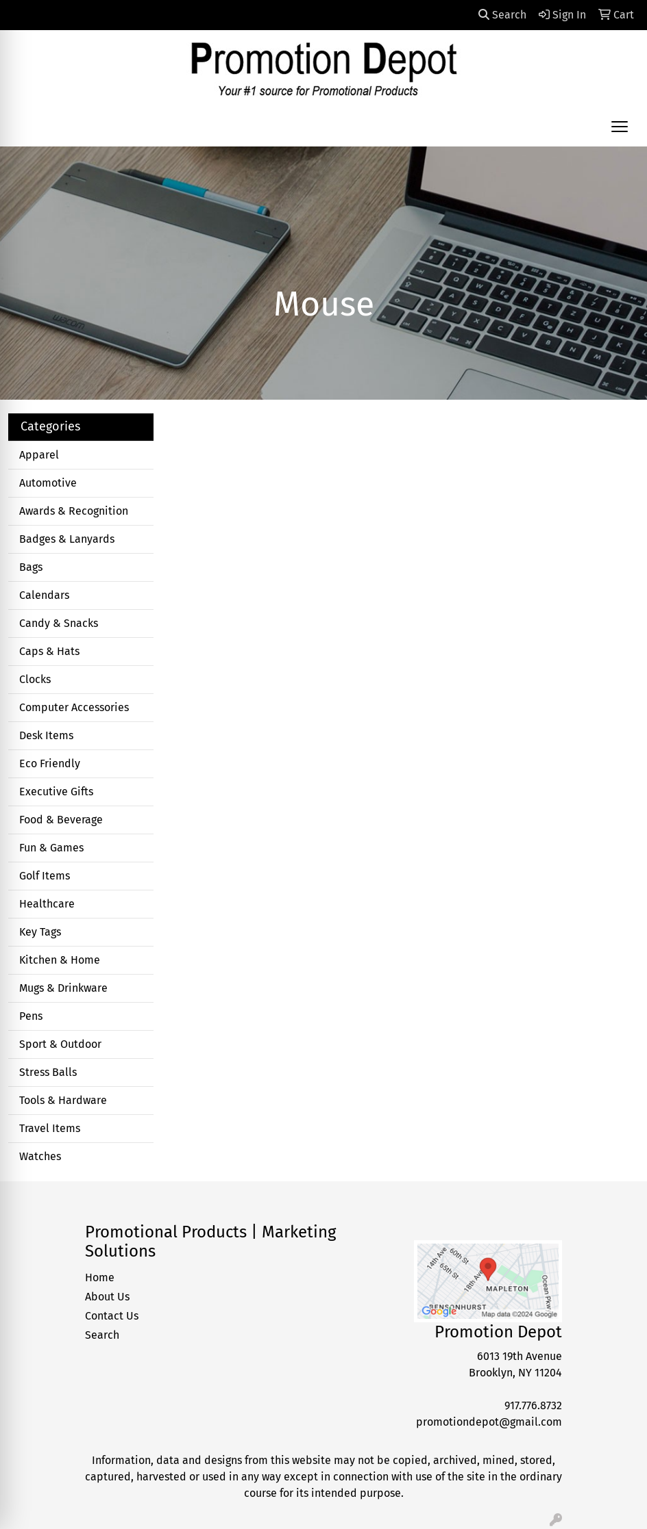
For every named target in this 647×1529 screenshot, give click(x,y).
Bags (30, 567)
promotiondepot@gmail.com (489, 1421)
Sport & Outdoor (60, 1044)
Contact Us (111, 1315)
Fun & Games (51, 847)
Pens (30, 1016)
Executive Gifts (56, 791)
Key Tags (40, 931)
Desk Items (46, 735)
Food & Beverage (61, 819)
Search (502, 14)
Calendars (44, 595)
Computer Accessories (74, 707)
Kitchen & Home (59, 959)
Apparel (39, 454)
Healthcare (47, 903)
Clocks (35, 679)
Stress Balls (48, 1072)
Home (99, 1277)
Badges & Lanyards (66, 538)
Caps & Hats (49, 651)
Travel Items (49, 1128)
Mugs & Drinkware (63, 987)
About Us (107, 1296)
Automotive (48, 482)
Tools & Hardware (63, 1100)
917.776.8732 (533, 1405)
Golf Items (44, 875)
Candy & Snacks (58, 623)
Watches (40, 1156)
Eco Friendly (49, 763)
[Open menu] (619, 126)
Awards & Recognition (73, 510)
